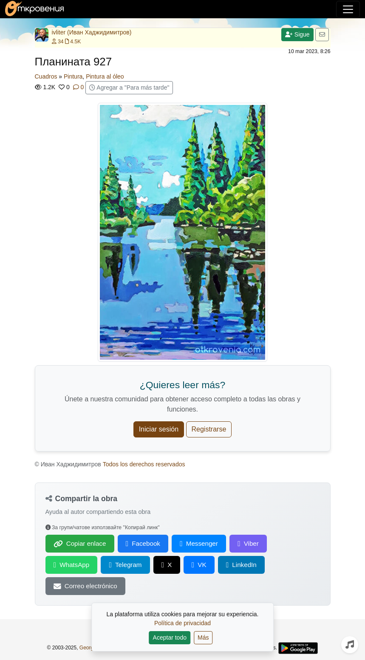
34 (58, 42)
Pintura (73, 76)
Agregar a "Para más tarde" (129, 87)
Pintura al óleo (105, 76)
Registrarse (209, 429)
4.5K (73, 42)
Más (203, 637)
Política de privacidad (182, 623)
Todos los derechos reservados (144, 464)
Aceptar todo (170, 637)
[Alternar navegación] (348, 9)
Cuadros (46, 76)
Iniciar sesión (158, 429)
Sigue (297, 34)
